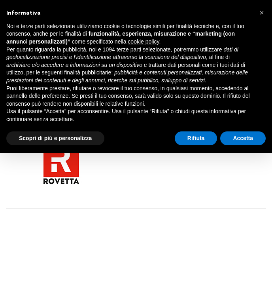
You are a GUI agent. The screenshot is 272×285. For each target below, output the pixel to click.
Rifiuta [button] (196, 138)
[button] (261, 12)
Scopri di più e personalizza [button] (55, 138)
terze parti (129, 49)
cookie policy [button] (143, 41)
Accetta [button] (243, 138)
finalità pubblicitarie (87, 72)
